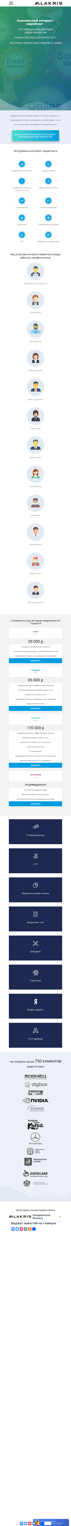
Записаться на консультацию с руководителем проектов (35, 135)
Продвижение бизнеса (41, 1216)
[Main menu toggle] (60, 1216)
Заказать (35, 660)
